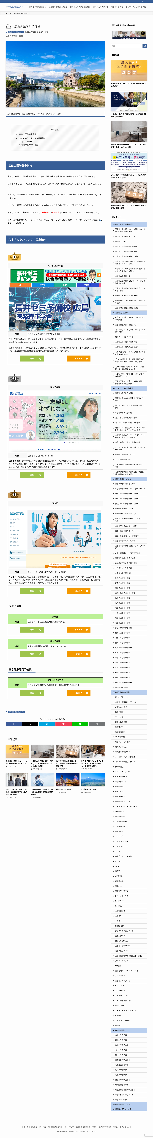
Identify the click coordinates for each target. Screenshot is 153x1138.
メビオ (117, 854)
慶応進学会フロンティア (124, 933)
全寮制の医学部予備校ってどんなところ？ (129, 521)
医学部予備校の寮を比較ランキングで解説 (130, 549)
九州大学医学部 (121, 1073)
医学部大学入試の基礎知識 (123, 225)
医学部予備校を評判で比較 (125, 543)
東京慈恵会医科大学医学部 (125, 1092)
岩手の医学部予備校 (122, 590)
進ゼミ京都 (119, 794)
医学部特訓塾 (120, 913)
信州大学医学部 (121, 1058)
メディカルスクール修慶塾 (125, 759)
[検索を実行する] (144, 46)
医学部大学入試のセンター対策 (127, 296)
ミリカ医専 (119, 839)
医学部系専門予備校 (30, 145)
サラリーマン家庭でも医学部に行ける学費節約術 (130, 450)
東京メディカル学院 (122, 744)
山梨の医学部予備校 (122, 639)
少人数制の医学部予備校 (124, 570)
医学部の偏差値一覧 (122, 276)
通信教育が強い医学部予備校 (126, 565)
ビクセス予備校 (121, 724)
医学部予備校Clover (122, 948)
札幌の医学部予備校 (122, 580)
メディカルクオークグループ (126, 809)
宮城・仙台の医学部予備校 (125, 595)
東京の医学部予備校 (122, 620)
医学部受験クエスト (122, 804)
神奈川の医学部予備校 (123, 630)
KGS (117, 868)
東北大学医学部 (121, 1043)
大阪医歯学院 (120, 829)
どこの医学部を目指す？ (124, 461)
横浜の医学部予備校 (122, 635)
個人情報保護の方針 (55, 1130)
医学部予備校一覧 (121, 689)
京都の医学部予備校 (122, 654)
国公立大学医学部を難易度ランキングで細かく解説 (130, 332)
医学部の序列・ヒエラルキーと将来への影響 (130, 408)
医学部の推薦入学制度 (123, 414)
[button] (14, 724)
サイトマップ (69, 1130)
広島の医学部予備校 (27, 134)
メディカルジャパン (122, 998)
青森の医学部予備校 (122, 585)
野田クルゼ (119, 834)
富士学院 (118, 1018)
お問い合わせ (124, 1130)
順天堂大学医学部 (121, 1087)
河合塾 (117, 873)
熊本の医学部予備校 (122, 679)
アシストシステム (121, 963)
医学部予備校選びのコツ (15, 32)
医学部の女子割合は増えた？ (126, 394)
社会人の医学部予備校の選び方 (127, 505)
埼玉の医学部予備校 (122, 610)
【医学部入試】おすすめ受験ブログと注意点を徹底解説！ (130, 354)
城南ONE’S (119, 814)
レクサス (118, 863)
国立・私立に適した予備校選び (127, 538)
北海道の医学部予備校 (123, 575)
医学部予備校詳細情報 (121, 694)
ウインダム (119, 719)
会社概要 (34, 1130)
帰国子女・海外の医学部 (124, 338)
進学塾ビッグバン (121, 953)
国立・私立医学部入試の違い (126, 419)
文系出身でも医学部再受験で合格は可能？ (129, 467)
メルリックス (120, 978)
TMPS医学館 (120, 739)
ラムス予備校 (120, 799)
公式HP (78, 359)
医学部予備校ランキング (122, 1107)
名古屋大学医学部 (121, 1067)
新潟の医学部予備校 (122, 644)
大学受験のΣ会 (120, 784)
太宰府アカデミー (121, 938)
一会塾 (117, 923)
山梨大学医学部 (121, 1038)
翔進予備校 (119, 789)
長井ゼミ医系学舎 (121, 898)
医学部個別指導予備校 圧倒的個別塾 (128, 958)
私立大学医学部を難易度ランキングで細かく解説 (130, 319)
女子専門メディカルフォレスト (127, 973)
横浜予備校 (119, 714)
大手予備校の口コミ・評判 (125, 533)
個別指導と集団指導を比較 (125, 485)
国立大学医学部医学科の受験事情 (127, 424)
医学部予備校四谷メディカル (126, 704)
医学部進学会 (120, 819)
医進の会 (118, 888)
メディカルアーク (121, 848)
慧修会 (117, 1028)
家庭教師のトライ (121, 729)
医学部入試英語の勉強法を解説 (127, 247)
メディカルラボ (121, 709)
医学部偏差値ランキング (122, 1112)
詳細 (32, 359)
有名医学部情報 (119, 1033)
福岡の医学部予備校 (122, 674)
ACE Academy (120, 1008)
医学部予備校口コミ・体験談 (86, 1130)
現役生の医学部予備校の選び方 (127, 495)
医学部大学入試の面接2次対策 (126, 257)
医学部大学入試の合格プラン (126, 326)
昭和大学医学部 (121, 1053)
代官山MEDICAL (121, 943)
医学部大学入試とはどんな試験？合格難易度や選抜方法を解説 (130, 231)
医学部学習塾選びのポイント (126, 510)
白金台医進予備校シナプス (125, 764)
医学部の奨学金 (121, 242)
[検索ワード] (129, 46)
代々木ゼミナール (121, 699)
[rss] (142, 1)
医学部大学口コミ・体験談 (108, 1130)
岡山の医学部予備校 (122, 664)
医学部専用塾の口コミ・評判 (126, 528)
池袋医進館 (119, 908)
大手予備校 (27, 142)
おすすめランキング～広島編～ (32, 138)
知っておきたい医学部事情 (123, 389)
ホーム (26, 1130)
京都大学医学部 (121, 1078)
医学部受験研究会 (121, 893)
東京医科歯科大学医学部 (124, 1097)
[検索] (145, 1)
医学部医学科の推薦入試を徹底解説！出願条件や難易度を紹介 (130, 383)
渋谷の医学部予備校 (122, 625)
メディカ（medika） (123, 1023)
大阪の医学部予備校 (122, 659)
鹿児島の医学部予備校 (123, 684)
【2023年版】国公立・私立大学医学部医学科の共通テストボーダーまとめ (129, 361)
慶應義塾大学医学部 (122, 1082)
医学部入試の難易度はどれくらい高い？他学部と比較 (130, 282)
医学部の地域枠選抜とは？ (125, 237)
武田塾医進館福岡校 (122, 754)
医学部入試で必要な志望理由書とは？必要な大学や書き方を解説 (130, 270)
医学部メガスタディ (122, 983)
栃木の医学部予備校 (122, 600)
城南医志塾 (119, 883)
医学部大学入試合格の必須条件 (127, 348)
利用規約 (42, 1130)
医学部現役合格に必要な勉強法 (127, 308)
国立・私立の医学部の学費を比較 (127, 444)
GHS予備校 (119, 928)
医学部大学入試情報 (120, 313)
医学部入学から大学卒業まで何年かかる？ (129, 400)
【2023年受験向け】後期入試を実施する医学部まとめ (129, 376)
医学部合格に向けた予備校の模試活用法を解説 (130, 302)
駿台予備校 (119, 769)
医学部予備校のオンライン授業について (130, 490)
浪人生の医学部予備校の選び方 (127, 500)
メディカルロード (121, 844)
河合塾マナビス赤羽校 (123, 858)
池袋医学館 (119, 903)
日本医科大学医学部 (122, 1063)
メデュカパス (120, 993)
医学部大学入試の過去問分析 (126, 343)
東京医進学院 (120, 734)
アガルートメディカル (123, 1003)
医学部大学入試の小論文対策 (126, 252)
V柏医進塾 (119, 878)
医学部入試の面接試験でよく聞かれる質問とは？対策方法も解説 (130, 263)
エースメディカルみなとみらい (127, 1013)
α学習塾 (118, 968)
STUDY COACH (121, 779)
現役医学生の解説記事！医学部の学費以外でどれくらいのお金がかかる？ (130, 430)
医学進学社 (119, 918)
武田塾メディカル (121, 749)
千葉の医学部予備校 (122, 615)
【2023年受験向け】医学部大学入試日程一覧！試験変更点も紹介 (129, 369)
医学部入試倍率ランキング (125, 456)
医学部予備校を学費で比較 (125, 560)
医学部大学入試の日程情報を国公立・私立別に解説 (130, 290)
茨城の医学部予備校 (122, 605)
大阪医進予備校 (121, 824)
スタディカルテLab (122, 774)
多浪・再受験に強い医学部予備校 (127, 555)
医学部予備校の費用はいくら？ (127, 515)
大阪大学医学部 (121, 1102)
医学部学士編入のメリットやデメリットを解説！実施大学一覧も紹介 (130, 437)
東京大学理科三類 (121, 1048)
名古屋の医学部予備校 (123, 649)
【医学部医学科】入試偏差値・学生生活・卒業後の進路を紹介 (129, 474)
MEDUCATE (119, 988)
